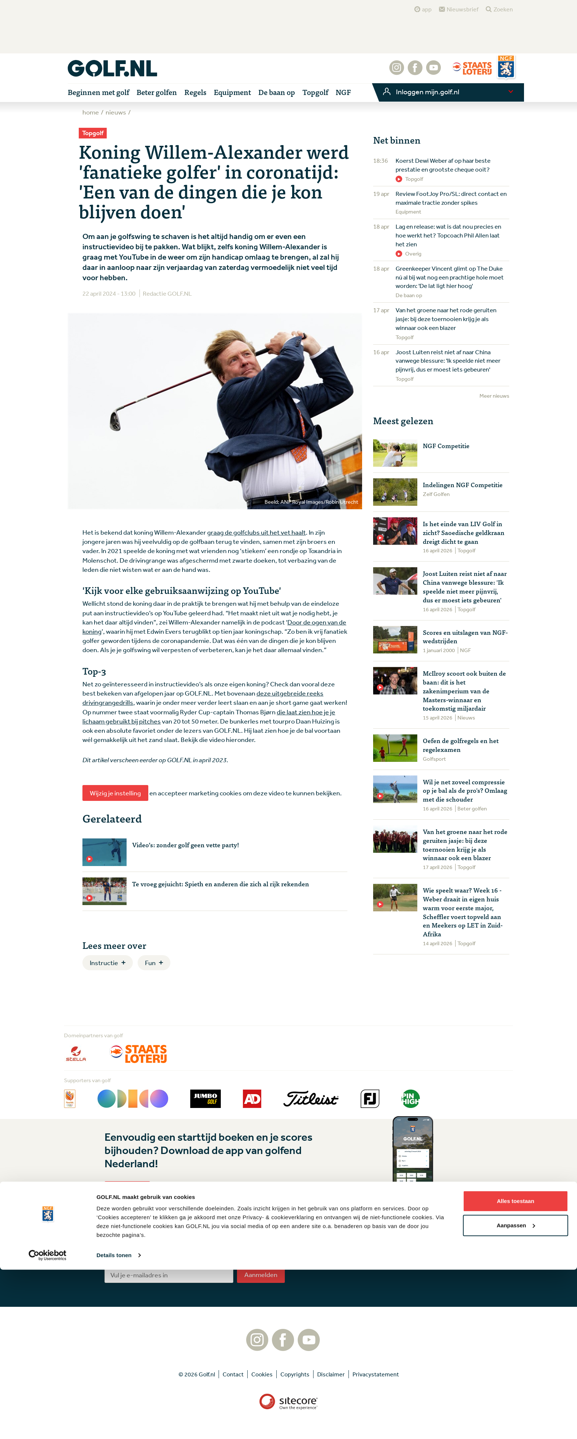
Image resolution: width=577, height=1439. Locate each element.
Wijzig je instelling (115, 793)
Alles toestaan (515, 1370)
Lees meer (127, 1189)
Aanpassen (516, 1394)
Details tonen (113, 1424)
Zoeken (503, 9)
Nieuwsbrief (462, 9)
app (427, 9)
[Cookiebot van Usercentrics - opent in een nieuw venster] (47, 1424)
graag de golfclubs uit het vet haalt (256, 532)
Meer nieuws (494, 395)
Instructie (104, 962)
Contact (366, 1264)
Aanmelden (260, 1274)
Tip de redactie (375, 1252)
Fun (150, 962)
